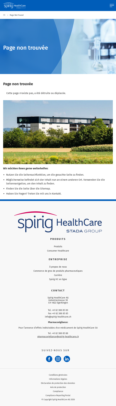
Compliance (58, 391)
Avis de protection (58, 387)
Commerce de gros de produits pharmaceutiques (58, 271)
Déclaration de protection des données (58, 383)
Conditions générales (58, 375)
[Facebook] (49, 359)
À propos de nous (58, 267)
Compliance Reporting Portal (58, 395)
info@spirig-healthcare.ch (58, 316)
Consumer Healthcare (58, 250)
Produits (58, 246)
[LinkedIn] (67, 359)
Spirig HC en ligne (58, 279)
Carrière (58, 275)
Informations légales (58, 379)
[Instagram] (58, 359)
